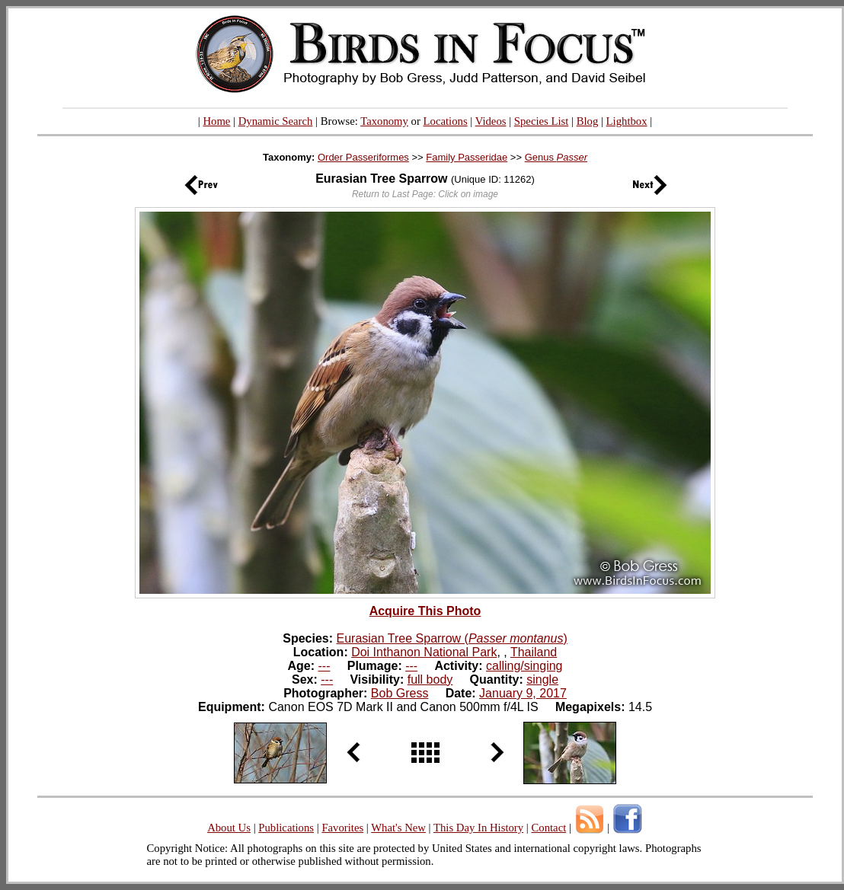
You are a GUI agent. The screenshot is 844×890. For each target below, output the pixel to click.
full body (430, 679)
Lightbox (626, 121)
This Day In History (478, 827)
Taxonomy (384, 121)
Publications (286, 827)
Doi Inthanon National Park (424, 652)
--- (324, 665)
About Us (229, 827)
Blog (588, 121)
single (542, 679)
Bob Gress (400, 693)
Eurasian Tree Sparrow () (452, 638)
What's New (398, 827)
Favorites (342, 827)
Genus (556, 157)
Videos (491, 121)
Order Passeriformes (363, 157)
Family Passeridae (466, 157)
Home (216, 121)
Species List (541, 121)
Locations (446, 121)
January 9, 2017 (523, 693)
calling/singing (524, 665)
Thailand (533, 652)
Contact (548, 827)
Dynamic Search (275, 121)
